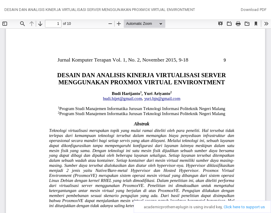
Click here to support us (244, 207)
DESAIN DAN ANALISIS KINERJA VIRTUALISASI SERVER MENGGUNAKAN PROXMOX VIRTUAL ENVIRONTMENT (99, 9)
